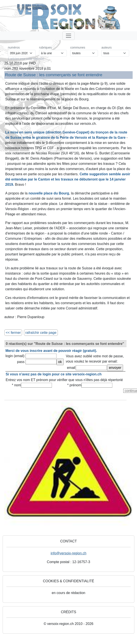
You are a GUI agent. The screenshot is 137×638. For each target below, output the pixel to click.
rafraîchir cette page (40, 332)
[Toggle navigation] (68, 35)
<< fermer (13, 332)
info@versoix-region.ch (68, 553)
